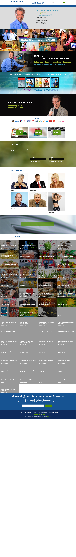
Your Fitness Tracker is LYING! (7, 304)
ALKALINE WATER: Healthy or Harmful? (28, 333)
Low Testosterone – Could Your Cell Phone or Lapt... (8, 246)
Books (21, 5)
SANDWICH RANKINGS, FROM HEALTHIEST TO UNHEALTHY (45, 294)
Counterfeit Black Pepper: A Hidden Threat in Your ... (46, 370)
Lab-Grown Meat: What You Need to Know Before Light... (46, 323)
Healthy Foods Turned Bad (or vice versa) (46, 342)
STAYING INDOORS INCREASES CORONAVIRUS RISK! (64, 303)
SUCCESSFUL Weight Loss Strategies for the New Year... (27, 351)
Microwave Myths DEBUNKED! (45, 285)
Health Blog (39, 5)
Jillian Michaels (51, 212)
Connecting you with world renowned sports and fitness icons (37, 224)
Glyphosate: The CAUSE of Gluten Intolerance (27, 284)
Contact (61, 5)
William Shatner (32, 190)
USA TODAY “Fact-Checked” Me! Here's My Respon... (28, 313)
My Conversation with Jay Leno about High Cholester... (46, 265)
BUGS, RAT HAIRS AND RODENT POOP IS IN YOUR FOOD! (66, 332)
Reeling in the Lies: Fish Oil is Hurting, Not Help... (28, 380)
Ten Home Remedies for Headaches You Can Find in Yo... (66, 323)
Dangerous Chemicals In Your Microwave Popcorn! (7, 255)
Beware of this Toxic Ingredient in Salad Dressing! (66, 294)
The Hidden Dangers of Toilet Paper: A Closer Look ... (28, 370)
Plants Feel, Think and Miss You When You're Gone (9, 390)
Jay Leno (12, 190)
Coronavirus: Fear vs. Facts (44, 304)
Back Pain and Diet (62, 275)
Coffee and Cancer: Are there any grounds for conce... (65, 246)
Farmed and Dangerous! (25, 256)
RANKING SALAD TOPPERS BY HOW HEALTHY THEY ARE (27, 323)
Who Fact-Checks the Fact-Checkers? (65, 314)
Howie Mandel (14, 208)
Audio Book (38, 132)
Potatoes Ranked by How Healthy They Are (9, 361)
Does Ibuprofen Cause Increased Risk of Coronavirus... (9, 313)
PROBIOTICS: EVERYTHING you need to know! (28, 275)
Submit (48, 406)
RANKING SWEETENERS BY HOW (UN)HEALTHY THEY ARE (8, 284)
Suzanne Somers (51, 190)
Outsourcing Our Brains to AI (45, 381)
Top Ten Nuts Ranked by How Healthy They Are (9, 275)
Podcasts (56, 132)
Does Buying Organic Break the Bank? (66, 256)
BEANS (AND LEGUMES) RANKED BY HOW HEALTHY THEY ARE (65, 284)
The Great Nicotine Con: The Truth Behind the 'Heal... (65, 380)
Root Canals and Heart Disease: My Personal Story (27, 294)
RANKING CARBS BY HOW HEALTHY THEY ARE (46, 361)
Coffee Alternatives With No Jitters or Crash (46, 332)
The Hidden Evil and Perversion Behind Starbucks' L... (28, 361)
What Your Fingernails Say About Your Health (9, 370)
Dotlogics (49, 416)
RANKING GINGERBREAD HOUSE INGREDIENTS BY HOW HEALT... (8, 332)
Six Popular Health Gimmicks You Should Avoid (46, 351)
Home (13, 5)
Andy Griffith (32, 209)
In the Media (56, 5)
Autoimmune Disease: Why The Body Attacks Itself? (27, 246)
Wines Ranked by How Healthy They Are (8, 323)
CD (25, 412)
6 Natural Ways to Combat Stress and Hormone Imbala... (65, 342)
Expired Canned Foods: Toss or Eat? (46, 256)
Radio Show (33, 5)
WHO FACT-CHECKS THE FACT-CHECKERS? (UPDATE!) (26, 342)
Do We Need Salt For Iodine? (45, 314)
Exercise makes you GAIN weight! (8, 294)
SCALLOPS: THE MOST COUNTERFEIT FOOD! (8, 265)
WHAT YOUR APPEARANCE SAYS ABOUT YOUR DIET (65, 351)
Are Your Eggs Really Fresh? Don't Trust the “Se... (9, 342)
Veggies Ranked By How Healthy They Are (66, 265)
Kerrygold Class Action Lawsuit (26, 266)
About (17, 5)
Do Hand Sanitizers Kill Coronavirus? (27, 304)
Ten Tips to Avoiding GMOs (44, 247)
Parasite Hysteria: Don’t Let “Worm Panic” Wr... (8, 380)
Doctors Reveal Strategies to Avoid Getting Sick (8, 351)
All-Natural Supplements (47, 5)
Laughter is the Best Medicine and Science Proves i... (65, 361)
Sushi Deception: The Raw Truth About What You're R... (66, 370)
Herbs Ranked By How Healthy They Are (47, 275)
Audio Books (27, 5)
